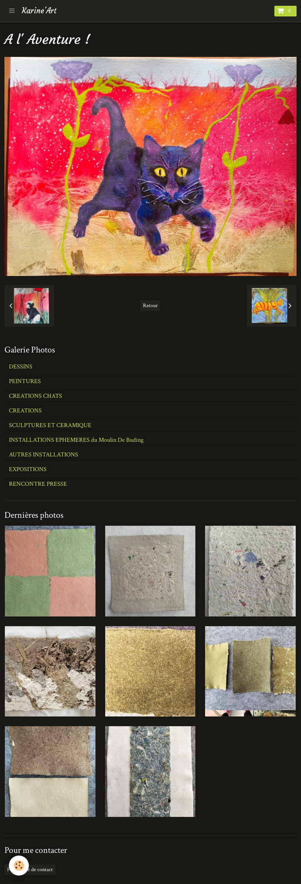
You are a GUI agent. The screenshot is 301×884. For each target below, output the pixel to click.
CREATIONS (25, 411)
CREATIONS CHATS (35, 396)
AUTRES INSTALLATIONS (43, 455)
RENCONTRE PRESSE (38, 484)
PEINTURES (25, 381)
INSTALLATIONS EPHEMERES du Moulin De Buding (76, 440)
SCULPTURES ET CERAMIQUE (50, 425)
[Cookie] (19, 866)
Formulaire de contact (30, 869)
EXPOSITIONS (28, 469)
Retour (150, 305)
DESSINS (20, 367)
